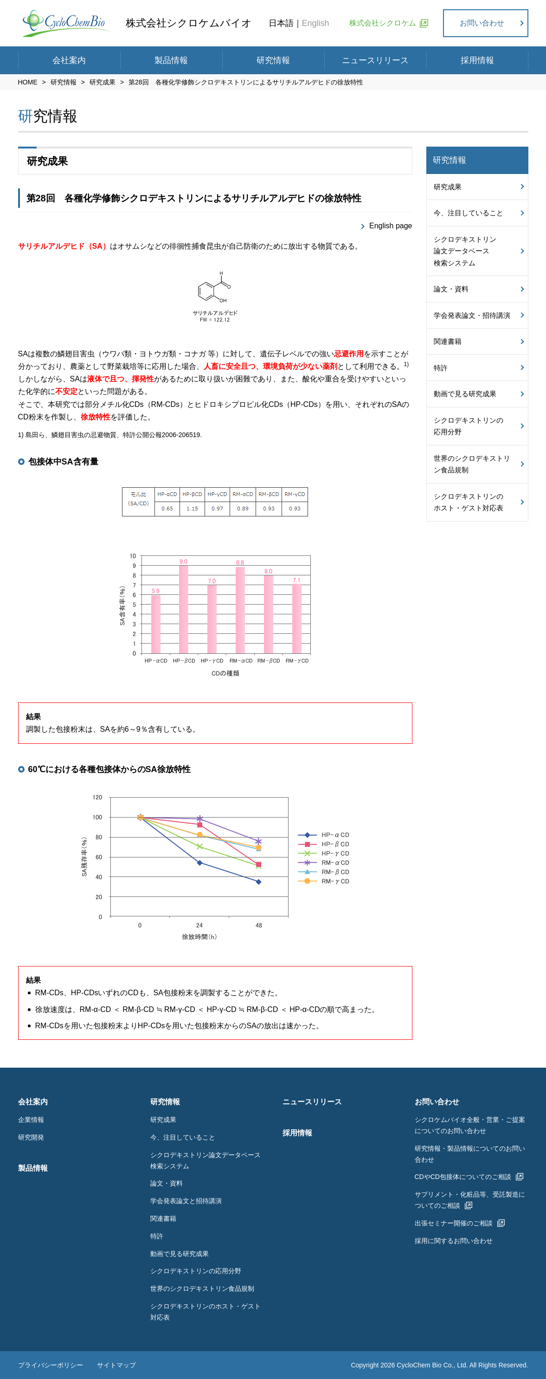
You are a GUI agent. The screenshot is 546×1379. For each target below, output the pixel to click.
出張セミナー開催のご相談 (454, 1223)
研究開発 (31, 1137)
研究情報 (273, 60)
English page (390, 226)
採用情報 (477, 60)
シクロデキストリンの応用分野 (468, 426)
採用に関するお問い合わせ (454, 1240)
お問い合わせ (482, 23)
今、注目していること (468, 213)
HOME (28, 82)
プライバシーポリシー (50, 1365)
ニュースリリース (375, 60)
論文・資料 (451, 289)
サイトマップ (116, 1365)
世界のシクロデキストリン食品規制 (472, 464)
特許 (441, 368)
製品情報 (171, 60)
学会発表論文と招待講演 (186, 1201)
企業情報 (31, 1119)
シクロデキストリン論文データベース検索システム (465, 251)
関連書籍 (448, 341)
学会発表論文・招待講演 (472, 315)
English (315, 23)
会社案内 (69, 60)
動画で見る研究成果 (465, 394)
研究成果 (103, 82)
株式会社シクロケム (382, 23)
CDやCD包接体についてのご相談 (463, 1176)
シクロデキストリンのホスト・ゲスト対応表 (468, 502)
